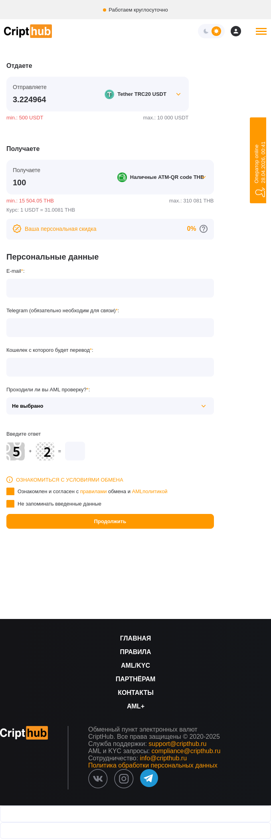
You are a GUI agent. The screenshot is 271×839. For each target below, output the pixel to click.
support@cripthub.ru (177, 743)
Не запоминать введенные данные (59, 504)
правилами (93, 491)
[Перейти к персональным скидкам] (204, 229)
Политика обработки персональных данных (153, 765)
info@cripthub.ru (163, 758)
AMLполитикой (150, 491)
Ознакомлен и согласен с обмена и (93, 491)
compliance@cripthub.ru (186, 751)
